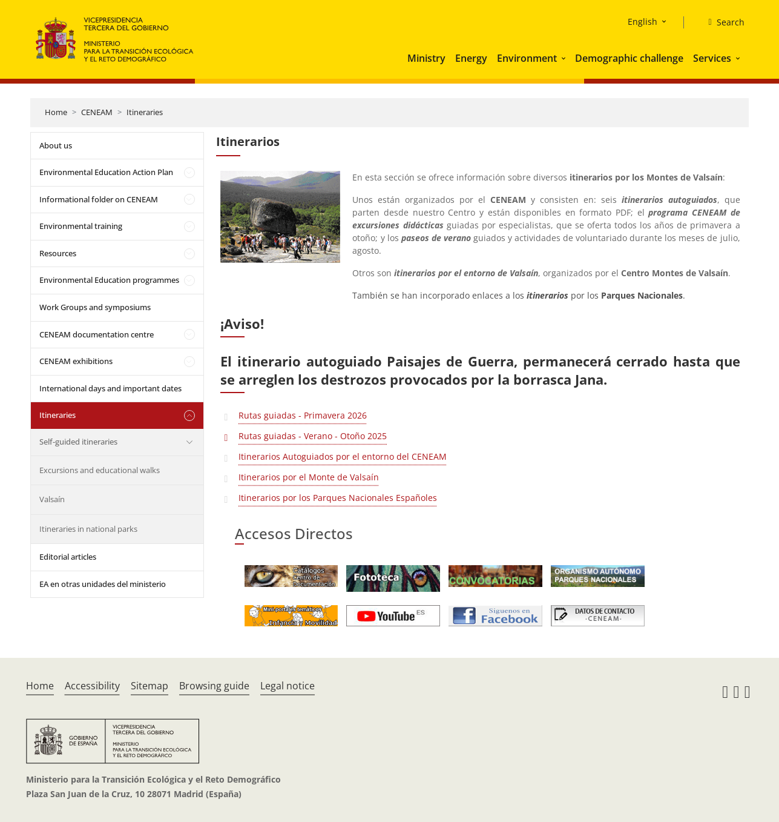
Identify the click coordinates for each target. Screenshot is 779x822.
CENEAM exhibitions (76, 361)
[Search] (721, 22)
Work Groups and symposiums (95, 307)
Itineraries (145, 112)
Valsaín (52, 499)
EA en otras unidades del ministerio (102, 583)
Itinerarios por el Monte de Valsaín (308, 477)
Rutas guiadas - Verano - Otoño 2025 (312, 436)
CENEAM (97, 112)
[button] (564, 58)
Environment (527, 58)
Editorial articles (67, 556)
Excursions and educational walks (99, 470)
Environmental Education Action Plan (106, 172)
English (642, 21)
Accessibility (92, 685)
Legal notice (287, 685)
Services (712, 58)
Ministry (426, 58)
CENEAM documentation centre (96, 334)
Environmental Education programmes (109, 279)
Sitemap (149, 685)
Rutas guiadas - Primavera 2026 (302, 415)
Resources (57, 253)
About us (55, 145)
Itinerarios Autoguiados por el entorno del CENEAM (342, 456)
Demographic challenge (629, 58)
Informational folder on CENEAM (98, 199)
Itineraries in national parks (88, 528)
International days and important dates (110, 388)
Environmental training (80, 225)
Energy (471, 58)
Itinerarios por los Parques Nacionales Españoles (337, 497)
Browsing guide (214, 685)
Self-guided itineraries (78, 441)
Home (56, 112)
